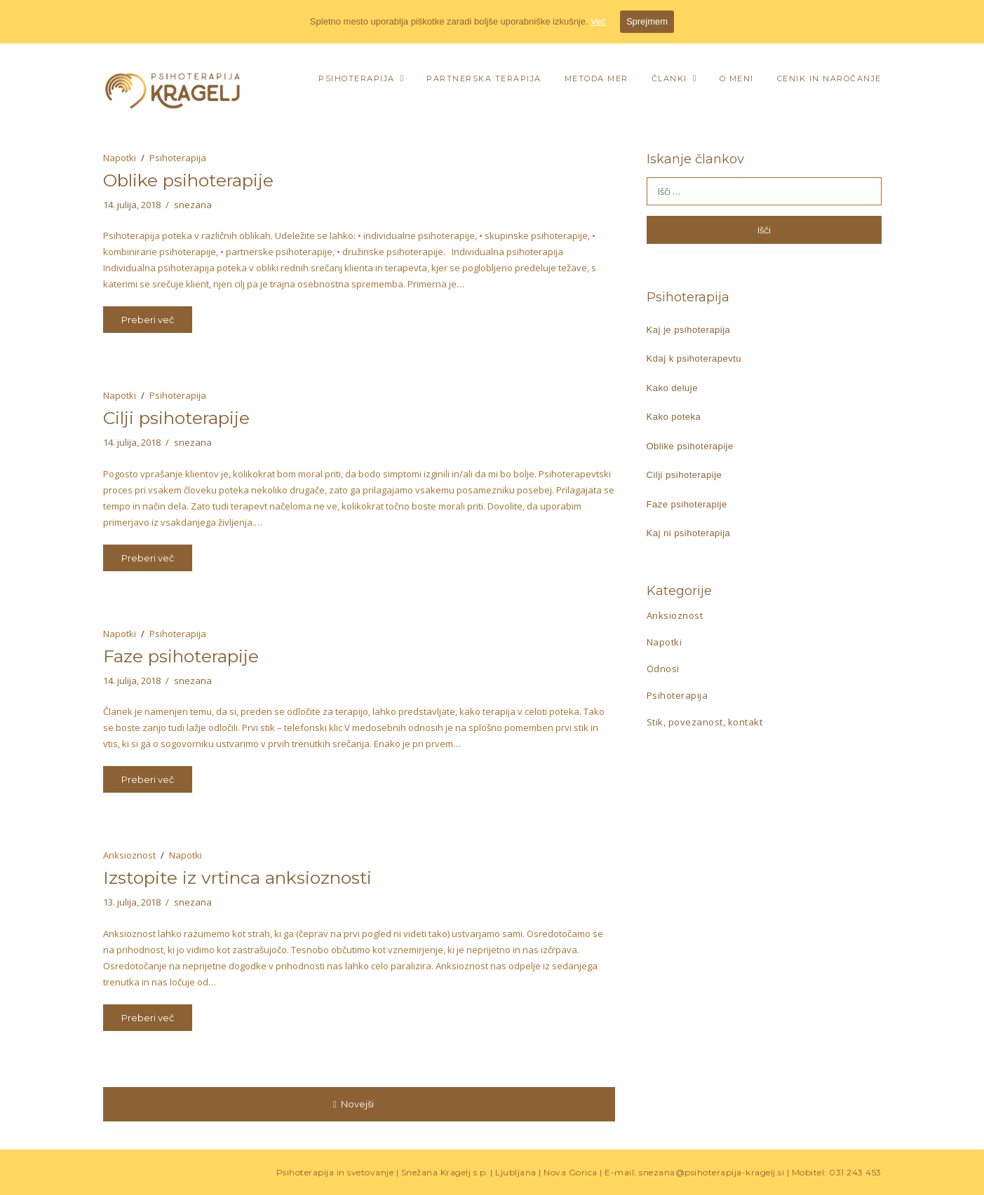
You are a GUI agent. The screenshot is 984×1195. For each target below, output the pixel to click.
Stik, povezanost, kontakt (705, 722)
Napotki (119, 157)
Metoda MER (596, 78)
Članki (669, 78)
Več (598, 21)
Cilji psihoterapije (176, 417)
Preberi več (147, 319)
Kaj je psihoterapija (689, 330)
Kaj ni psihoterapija (689, 533)
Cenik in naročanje (829, 78)
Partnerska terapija (483, 78)
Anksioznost (129, 855)
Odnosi (663, 668)
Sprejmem (647, 21)
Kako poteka (674, 416)
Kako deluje (672, 388)
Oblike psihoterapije (188, 180)
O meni (737, 78)
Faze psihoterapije (181, 656)
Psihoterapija (356, 78)
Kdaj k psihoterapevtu (694, 358)
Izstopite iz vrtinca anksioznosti (237, 877)
